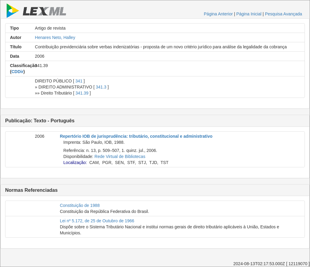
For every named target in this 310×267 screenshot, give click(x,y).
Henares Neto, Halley (55, 37)
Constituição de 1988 (80, 205)
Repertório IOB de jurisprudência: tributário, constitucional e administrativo (136, 136)
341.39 (81, 93)
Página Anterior (218, 13)
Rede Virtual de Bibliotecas (119, 156)
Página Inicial (248, 13)
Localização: (75, 162)
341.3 (101, 87)
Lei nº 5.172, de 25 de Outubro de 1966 (97, 220)
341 (78, 81)
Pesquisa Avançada (283, 13)
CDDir (18, 71)
